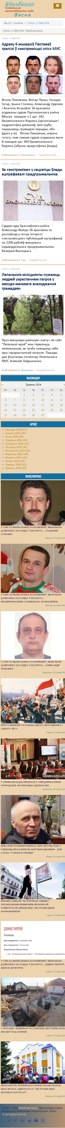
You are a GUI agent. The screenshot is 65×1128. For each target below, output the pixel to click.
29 (24, 415)
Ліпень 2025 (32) (15, 461)
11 (52, 399)
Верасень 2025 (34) (16, 454)
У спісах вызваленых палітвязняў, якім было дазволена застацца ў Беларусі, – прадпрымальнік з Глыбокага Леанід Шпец (31, 598)
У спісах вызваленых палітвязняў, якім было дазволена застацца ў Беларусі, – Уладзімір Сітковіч (31, 530)
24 (42, 410)
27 (5, 415)
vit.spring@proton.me (14, 1114)
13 (5, 405)
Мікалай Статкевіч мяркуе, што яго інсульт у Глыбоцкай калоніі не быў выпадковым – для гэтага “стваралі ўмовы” (31, 849)
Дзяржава (27, 370)
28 (15, 415)
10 (42, 399)
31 (42, 415)
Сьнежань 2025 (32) (17, 443)
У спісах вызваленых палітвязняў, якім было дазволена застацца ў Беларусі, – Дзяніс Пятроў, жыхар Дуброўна (33, 964)
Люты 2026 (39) (14, 436)
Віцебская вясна (28, 1107)
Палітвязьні (28, 155)
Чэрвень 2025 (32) (16, 464)
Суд (23, 260)
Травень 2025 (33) (15, 468)
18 (51, 405)
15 (24, 405)
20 (5, 410)
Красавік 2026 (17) (16, 429)
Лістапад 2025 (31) (16, 447)
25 (51, 410)
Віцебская (19, 4)
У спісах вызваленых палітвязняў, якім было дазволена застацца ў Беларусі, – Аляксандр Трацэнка (31, 665)
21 (15, 410)
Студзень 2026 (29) (16, 440)
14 (15, 405)
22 (24, 410)
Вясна (22, 14)
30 (33, 415)
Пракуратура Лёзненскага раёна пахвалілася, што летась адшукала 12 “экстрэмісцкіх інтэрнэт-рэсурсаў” (31, 1089)
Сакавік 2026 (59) (15, 433)
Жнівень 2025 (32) (16, 457)
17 (42, 405)
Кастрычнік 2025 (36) (17, 450)
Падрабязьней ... (49, 155)
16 (33, 405)
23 (33, 410)
